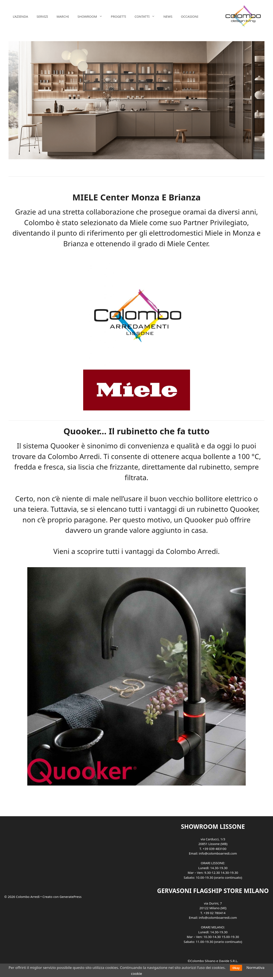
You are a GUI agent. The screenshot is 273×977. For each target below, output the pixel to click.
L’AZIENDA (20, 16)
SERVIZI (42, 16)
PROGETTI (118, 16)
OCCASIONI (189, 16)
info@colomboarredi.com (218, 853)
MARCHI (63, 16)
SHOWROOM (91, 16)
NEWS (167, 16)
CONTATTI (147, 16)
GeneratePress (70, 896)
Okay (236, 968)
